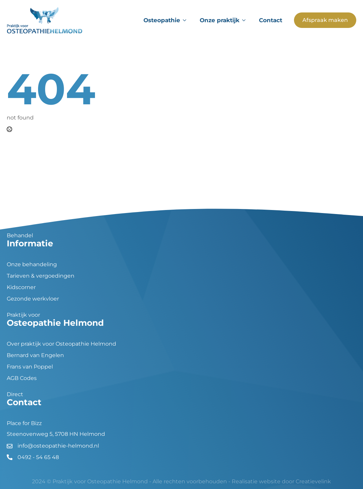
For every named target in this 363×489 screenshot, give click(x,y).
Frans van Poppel (30, 367)
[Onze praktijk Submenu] (245, 20)
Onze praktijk (219, 20)
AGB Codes (22, 378)
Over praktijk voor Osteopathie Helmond (61, 344)
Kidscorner (21, 287)
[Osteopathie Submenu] (186, 20)
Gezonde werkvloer (33, 299)
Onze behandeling (32, 264)
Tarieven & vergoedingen (40, 276)
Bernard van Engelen (35, 355)
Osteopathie (161, 20)
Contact (270, 20)
